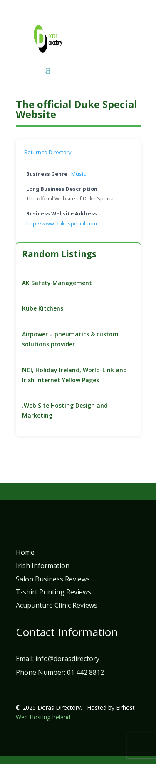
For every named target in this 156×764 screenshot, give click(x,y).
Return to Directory (48, 152)
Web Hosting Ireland (43, 717)
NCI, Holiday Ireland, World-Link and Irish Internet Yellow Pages (74, 375)
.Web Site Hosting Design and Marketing (65, 410)
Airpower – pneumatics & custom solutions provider (70, 339)
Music (78, 174)
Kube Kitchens (42, 308)
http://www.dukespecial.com (61, 223)
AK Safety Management (57, 283)
